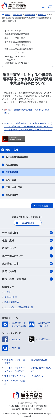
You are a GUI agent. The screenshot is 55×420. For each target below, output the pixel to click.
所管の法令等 (27, 271)
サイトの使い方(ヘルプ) (15, 376)
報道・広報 (27, 240)
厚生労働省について (27, 256)
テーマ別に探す (27, 232)
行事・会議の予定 (14, 187)
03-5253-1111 (28, 409)
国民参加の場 (12, 195)
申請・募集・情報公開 (27, 279)
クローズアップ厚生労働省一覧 (18, 307)
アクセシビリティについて (41, 369)
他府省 (7, 292)
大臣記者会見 (12, 164)
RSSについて (37, 376)
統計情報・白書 (27, 263)
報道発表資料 (12, 172)
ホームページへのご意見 (14, 382)
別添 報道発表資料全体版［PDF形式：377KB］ (27, 111)
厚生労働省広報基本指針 (17, 157)
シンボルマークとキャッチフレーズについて (14, 369)
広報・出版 (11, 180)
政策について (27, 248)
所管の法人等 (10, 297)
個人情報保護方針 (39, 360)
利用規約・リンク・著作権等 (14, 361)
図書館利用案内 (11, 302)
